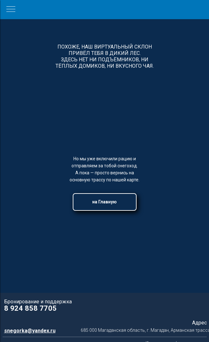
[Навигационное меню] (10, 9)
